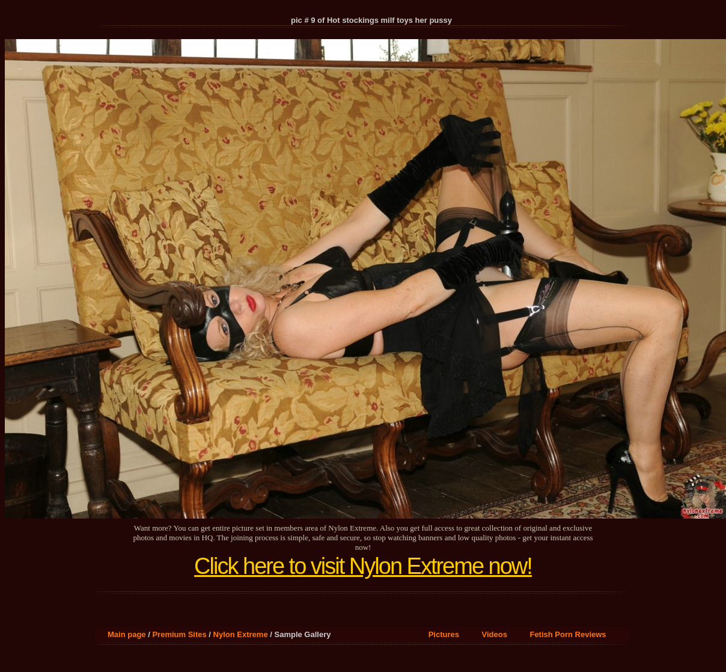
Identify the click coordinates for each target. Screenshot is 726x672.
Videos (494, 634)
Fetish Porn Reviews (567, 634)
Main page (127, 634)
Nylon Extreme (240, 634)
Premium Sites (179, 634)
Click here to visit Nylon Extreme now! (363, 566)
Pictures (444, 634)
